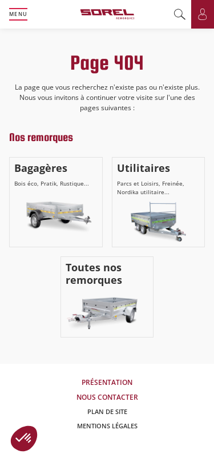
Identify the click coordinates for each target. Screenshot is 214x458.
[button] (24, 438)
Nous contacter (107, 397)
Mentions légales (107, 425)
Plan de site (107, 411)
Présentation (107, 382)
